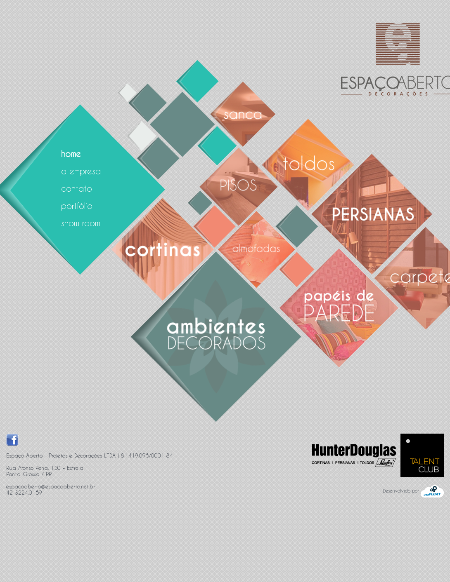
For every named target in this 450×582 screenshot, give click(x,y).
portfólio (76, 206)
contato (76, 188)
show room (80, 223)
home (71, 154)
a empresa (81, 171)
